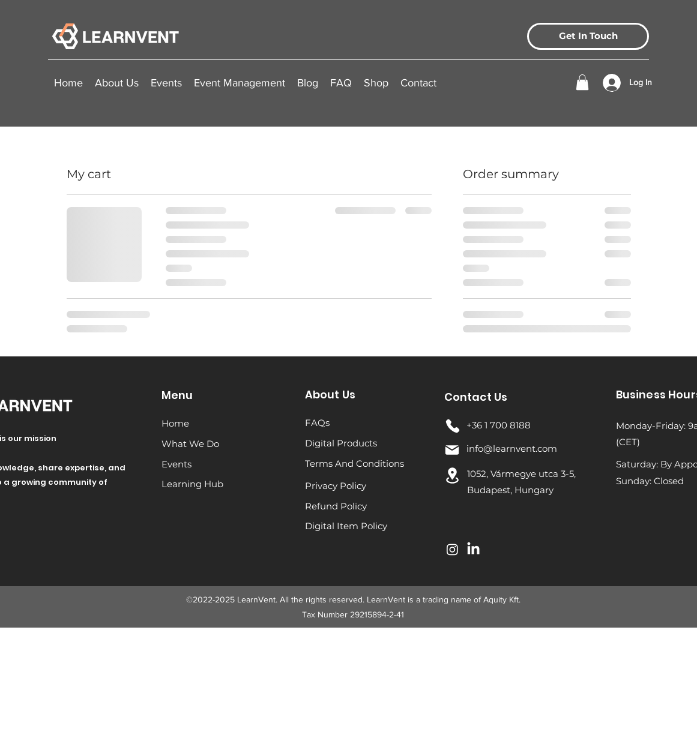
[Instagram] (452, 549)
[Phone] (452, 426)
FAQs (317, 422)
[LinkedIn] (473, 549)
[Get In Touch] (588, 36)
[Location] (452, 475)
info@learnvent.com (511, 448)
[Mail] (452, 450)
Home (175, 423)
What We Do (190, 443)
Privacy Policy (335, 485)
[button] (166, 83)
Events (176, 464)
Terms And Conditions (354, 463)
